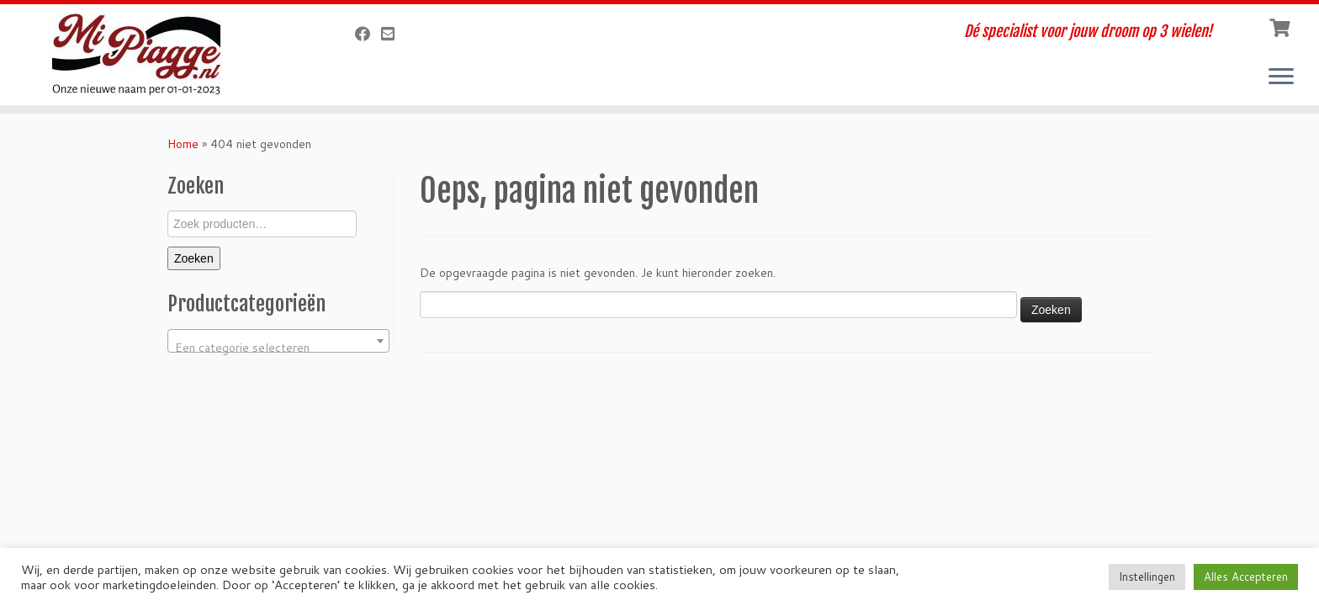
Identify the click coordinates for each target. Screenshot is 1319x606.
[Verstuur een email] (393, 34)
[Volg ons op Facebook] (368, 34)
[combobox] (278, 341)
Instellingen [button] (1147, 576)
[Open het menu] (1281, 77)
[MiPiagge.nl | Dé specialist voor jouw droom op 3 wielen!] (152, 55)
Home (183, 144)
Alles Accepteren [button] (1246, 576)
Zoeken (194, 258)
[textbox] (278, 347)
